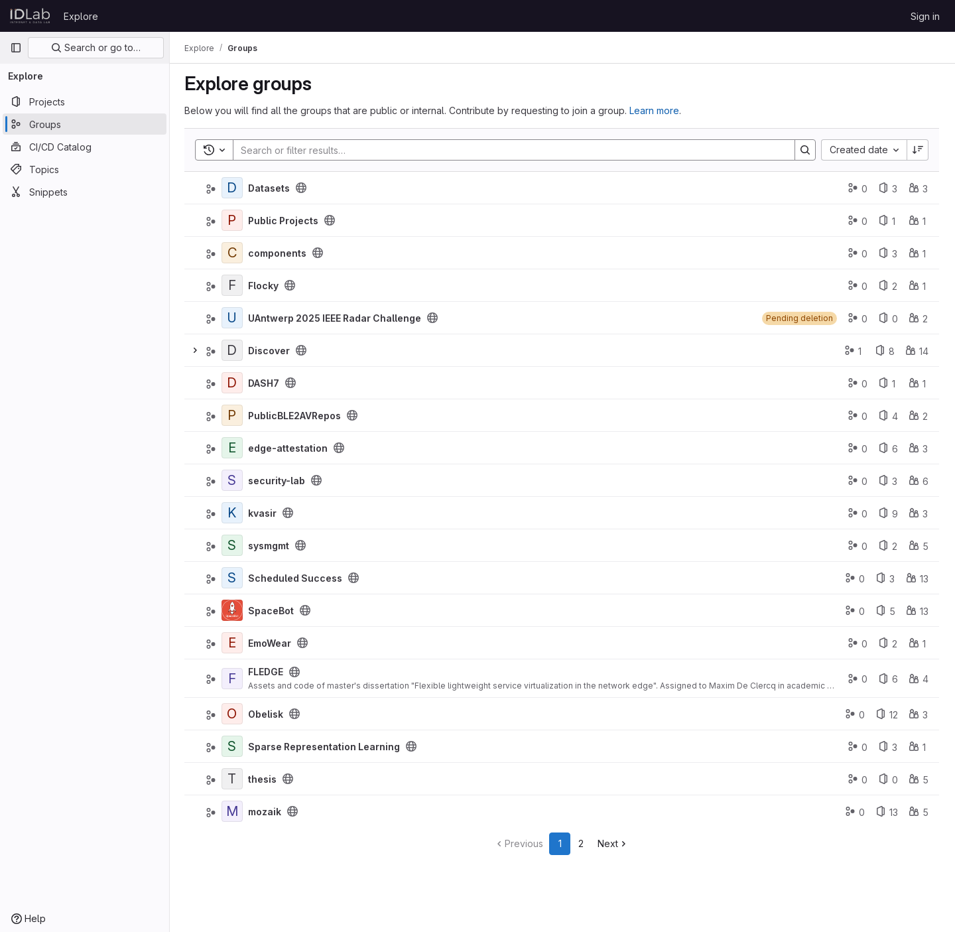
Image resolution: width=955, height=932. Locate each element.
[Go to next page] (614, 843)
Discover (270, 350)
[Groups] (84, 124)
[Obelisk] (233, 713)
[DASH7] (233, 382)
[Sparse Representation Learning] (233, 746)
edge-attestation (289, 448)
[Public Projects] (233, 220)
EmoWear (270, 643)
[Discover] (233, 350)
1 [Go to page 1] (560, 843)
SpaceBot (272, 610)
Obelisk (267, 714)
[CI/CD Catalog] (84, 146)
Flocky (264, 285)
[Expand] (196, 350)
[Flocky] (233, 285)
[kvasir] (233, 512)
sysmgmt (269, 545)
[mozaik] (233, 811)
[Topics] (84, 169)
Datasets (270, 188)
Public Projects (284, 220)
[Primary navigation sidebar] (16, 47)
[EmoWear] (233, 642)
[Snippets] (84, 191)
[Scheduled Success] (233, 577)
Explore (81, 16)
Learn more (655, 110)
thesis (263, 779)
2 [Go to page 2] (582, 843)
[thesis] (233, 778)
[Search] (508, 150)
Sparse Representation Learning (325, 746)
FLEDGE (267, 671)
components (278, 253)
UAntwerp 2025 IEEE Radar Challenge (335, 318)
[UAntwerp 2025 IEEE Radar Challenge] (233, 317)
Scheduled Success (296, 578)
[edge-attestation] (233, 447)
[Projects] (84, 101)
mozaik (266, 811)
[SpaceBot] (233, 610)
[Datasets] (233, 187)
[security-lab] (233, 480)
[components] (233, 252)
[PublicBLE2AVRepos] (233, 415)
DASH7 (265, 383)
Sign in (925, 16)
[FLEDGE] (233, 678)
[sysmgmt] (233, 545)
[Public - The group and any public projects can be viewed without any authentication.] (302, 188)
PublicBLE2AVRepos (295, 415)
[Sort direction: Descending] (917, 150)
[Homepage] (30, 16)
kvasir (263, 513)
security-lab (277, 480)
